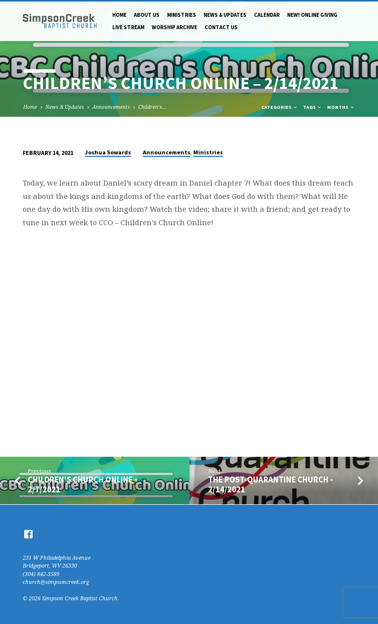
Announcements (111, 106)
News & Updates (225, 14)
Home (119, 14)
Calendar (267, 14)
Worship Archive (174, 27)
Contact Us (221, 27)
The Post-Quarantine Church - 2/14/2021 (270, 484)
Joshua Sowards (108, 152)
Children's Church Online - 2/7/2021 (82, 484)
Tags (312, 107)
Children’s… (152, 106)
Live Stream (128, 27)
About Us (147, 14)
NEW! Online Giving (312, 14)
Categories (279, 107)
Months (341, 107)
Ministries (181, 14)
